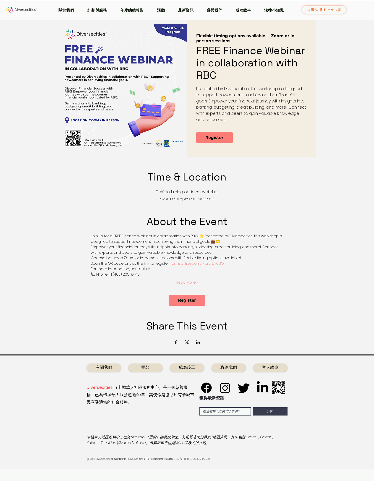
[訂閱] (270, 411)
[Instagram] (225, 388)
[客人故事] (270, 367)
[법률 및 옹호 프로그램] (324, 10)
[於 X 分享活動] (187, 342)
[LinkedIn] (262, 388)
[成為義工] (187, 367)
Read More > (187, 282)
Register (214, 137)
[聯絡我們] (229, 367)
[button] (69, 10)
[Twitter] (244, 388)
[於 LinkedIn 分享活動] (198, 342)
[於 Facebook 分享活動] (176, 342)
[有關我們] (104, 367)
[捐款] (145, 367)
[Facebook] (206, 388)
